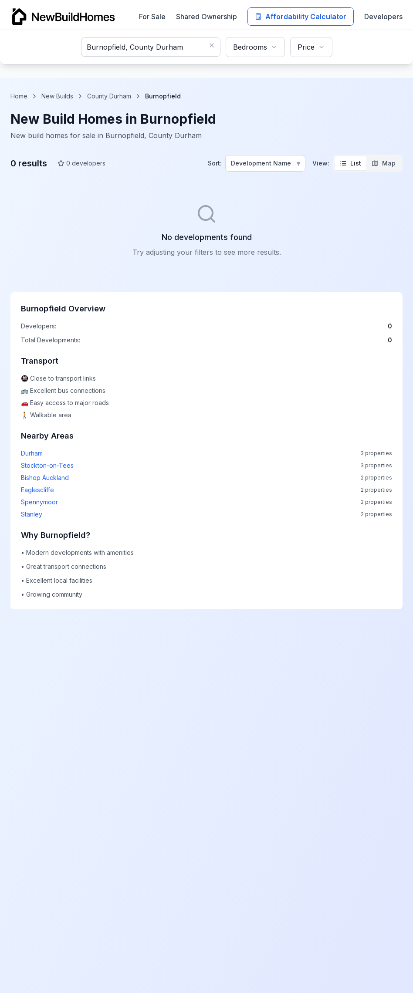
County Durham (109, 96)
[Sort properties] (265, 163)
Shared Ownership (206, 16)
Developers (383, 16)
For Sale (152, 16)
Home (18, 96)
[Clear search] (212, 45)
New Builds (57, 96)
